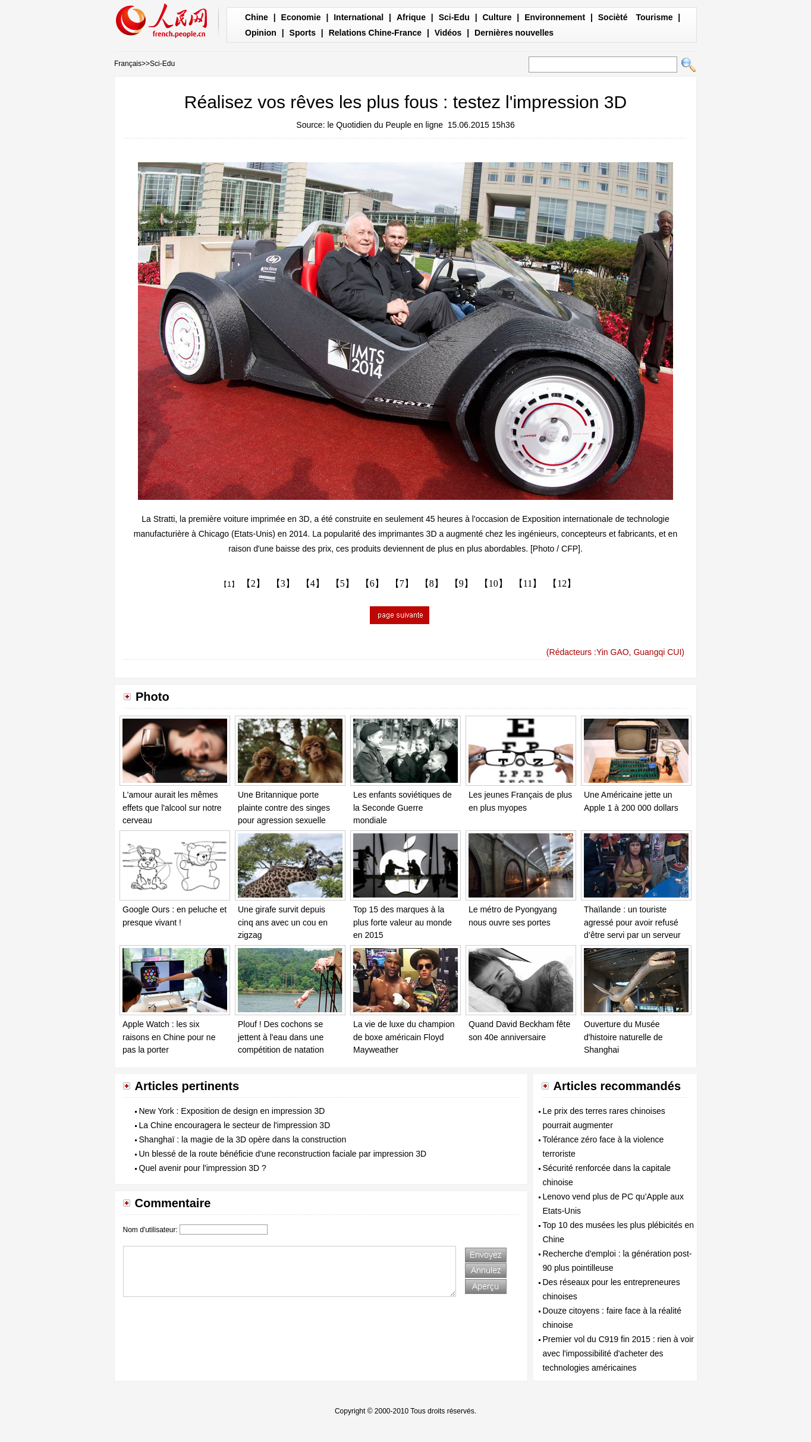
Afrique (411, 17)
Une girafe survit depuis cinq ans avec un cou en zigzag (283, 922)
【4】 (313, 583)
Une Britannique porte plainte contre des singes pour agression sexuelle (284, 807)
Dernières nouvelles (514, 32)
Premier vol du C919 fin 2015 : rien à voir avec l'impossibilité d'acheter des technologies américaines (618, 1353)
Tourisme (654, 17)
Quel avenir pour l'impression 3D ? (202, 1168)
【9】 (461, 583)
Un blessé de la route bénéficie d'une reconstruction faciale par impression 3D (283, 1153)
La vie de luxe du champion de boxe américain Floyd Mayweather (403, 1036)
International (359, 17)
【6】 (372, 583)
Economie (301, 17)
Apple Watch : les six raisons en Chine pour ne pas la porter (168, 1036)
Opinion (260, 32)
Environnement (554, 17)
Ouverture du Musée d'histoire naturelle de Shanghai (623, 1036)
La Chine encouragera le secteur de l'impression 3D (235, 1125)
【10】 (493, 583)
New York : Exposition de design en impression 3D (232, 1111)
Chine (256, 17)
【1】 (229, 584)
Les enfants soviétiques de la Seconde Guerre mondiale (402, 807)
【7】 (402, 583)
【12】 (562, 583)
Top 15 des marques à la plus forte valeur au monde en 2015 (402, 922)
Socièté (613, 17)
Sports (303, 32)
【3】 (283, 583)
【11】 (528, 583)
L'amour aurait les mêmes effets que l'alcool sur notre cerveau (172, 807)
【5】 (342, 583)
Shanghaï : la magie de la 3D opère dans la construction (243, 1139)
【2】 (253, 583)
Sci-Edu (454, 17)
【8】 (432, 583)
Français (128, 63)
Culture (496, 17)
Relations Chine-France (375, 32)
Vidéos (448, 32)
